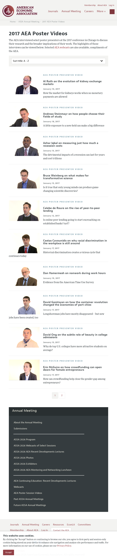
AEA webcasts (62, 48)
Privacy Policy (64, 546)
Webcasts (19, 486)
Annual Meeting (71, 11)
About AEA (102, 5)
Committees (84, 524)
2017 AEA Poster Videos (53, 21)
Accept (8, 552)
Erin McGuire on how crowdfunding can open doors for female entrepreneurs (72, 369)
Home (13, 21)
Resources (58, 524)
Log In (111, 5)
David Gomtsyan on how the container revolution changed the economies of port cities (75, 303)
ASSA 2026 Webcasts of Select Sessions (35, 445)
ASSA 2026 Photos (24, 457)
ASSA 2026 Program (24, 439)
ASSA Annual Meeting (28, 21)
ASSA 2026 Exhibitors (25, 463)
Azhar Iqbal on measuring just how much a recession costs (70, 144)
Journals (53, 11)
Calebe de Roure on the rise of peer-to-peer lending (71, 209)
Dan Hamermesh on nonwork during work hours (74, 273)
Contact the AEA (61, 530)
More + (101, 11)
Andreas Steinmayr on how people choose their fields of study (74, 115)
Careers (89, 11)
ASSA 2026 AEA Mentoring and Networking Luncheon (42, 469)
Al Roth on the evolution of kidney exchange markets (72, 83)
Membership (90, 5)
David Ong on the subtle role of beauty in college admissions (75, 336)
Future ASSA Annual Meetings (30, 505)
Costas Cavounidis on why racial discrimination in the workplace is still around (75, 242)
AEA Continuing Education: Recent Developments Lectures (45, 480)
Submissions (20, 428)
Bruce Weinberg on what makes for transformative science (66, 177)
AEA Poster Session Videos (28, 493)
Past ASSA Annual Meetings (28, 499)
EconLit (71, 524)
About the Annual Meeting (28, 422)
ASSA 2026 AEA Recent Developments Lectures (39, 451)
